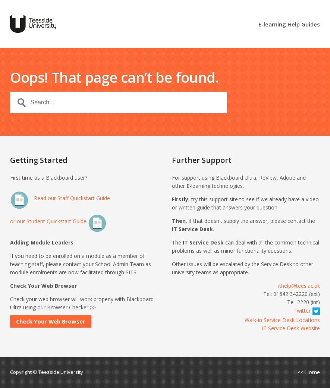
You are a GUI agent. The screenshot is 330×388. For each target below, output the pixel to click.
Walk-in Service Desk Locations (282, 320)
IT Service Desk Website (291, 328)
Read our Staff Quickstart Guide (60, 198)
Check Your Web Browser (50, 321)
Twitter (306, 310)
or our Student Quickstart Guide (58, 221)
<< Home (309, 372)
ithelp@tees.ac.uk (299, 285)
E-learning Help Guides (289, 25)
